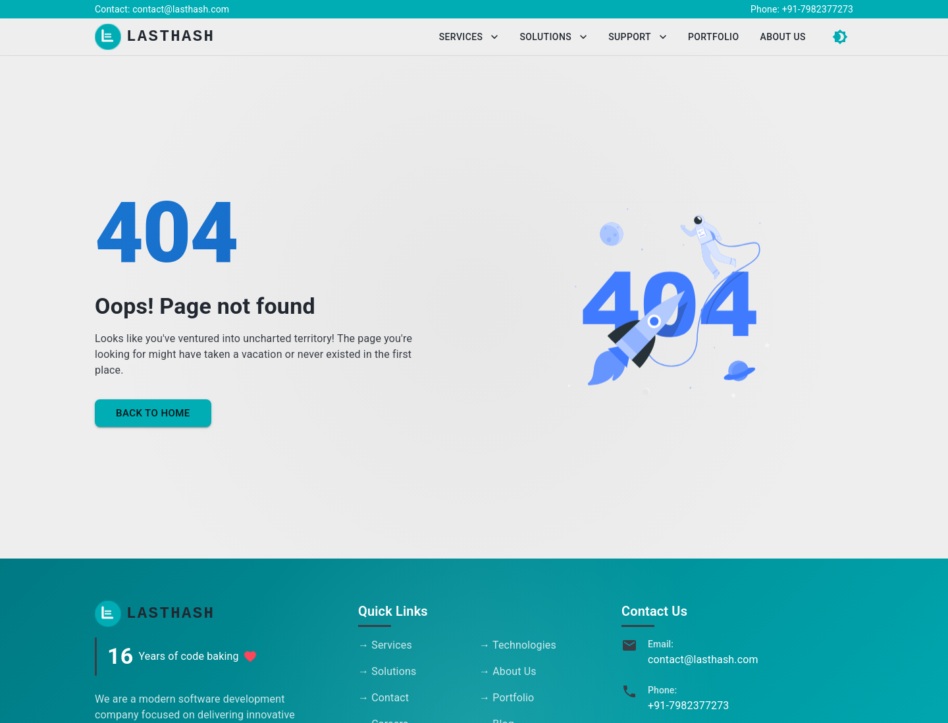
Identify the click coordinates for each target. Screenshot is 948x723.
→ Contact (383, 697)
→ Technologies (517, 645)
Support (637, 37)
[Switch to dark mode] (840, 37)
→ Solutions (387, 671)
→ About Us (508, 671)
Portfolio (714, 37)
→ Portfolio (506, 697)
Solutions (553, 37)
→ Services (385, 645)
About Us (783, 37)
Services (469, 37)
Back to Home (153, 413)
